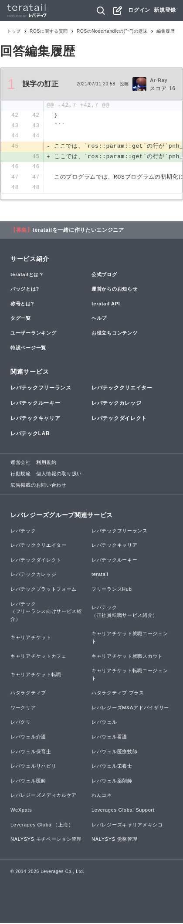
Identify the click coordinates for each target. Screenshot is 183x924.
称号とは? (22, 304)
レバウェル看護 (109, 737)
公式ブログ (104, 275)
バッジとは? (24, 289)
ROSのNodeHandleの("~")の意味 (112, 31)
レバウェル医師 (28, 781)
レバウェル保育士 (30, 752)
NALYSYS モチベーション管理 (46, 840)
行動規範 (20, 474)
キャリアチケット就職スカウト (127, 657)
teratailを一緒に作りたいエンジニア (78, 231)
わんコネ (102, 796)
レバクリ (20, 723)
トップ (14, 31)
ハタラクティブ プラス (118, 693)
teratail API (106, 304)
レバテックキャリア (35, 419)
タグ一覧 (20, 319)
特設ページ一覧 (28, 348)
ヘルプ (99, 319)
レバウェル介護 (28, 737)
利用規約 (46, 463)
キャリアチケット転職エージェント (130, 675)
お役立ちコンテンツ (114, 333)
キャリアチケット (30, 638)
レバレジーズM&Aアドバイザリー (130, 708)
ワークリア (23, 708)
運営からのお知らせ (114, 289)
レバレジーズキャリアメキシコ (127, 825)
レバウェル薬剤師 (112, 781)
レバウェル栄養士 (112, 766)
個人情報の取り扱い (59, 474)
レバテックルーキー (35, 404)
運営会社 (20, 463)
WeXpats (21, 810)
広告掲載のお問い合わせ (38, 485)
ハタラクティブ (28, 693)
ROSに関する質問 (49, 31)
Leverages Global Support (123, 810)
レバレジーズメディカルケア (43, 796)
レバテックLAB (30, 434)
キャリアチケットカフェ (38, 657)
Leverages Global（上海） (41, 825)
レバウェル (104, 723)
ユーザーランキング (33, 333)
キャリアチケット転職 (35, 675)
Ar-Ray (158, 80)
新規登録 (165, 10)
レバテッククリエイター (122, 389)
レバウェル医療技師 (114, 752)
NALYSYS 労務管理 (114, 840)
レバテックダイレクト (119, 419)
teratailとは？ (27, 275)
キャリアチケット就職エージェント (130, 638)
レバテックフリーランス (40, 389)
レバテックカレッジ (116, 404)
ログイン (139, 10)
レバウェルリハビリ (33, 766)
